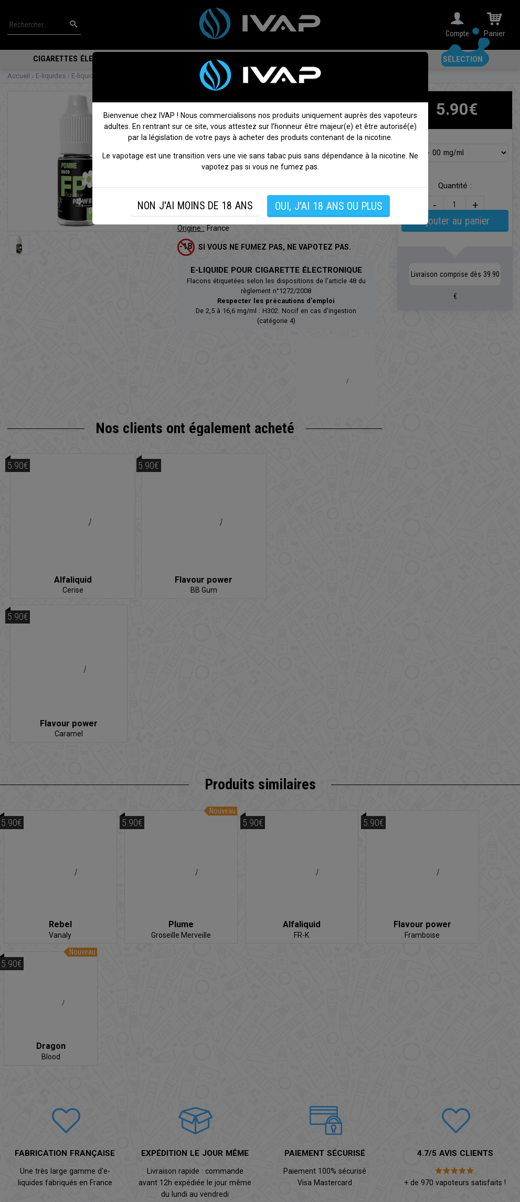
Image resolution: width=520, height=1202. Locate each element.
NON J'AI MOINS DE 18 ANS (194, 206)
